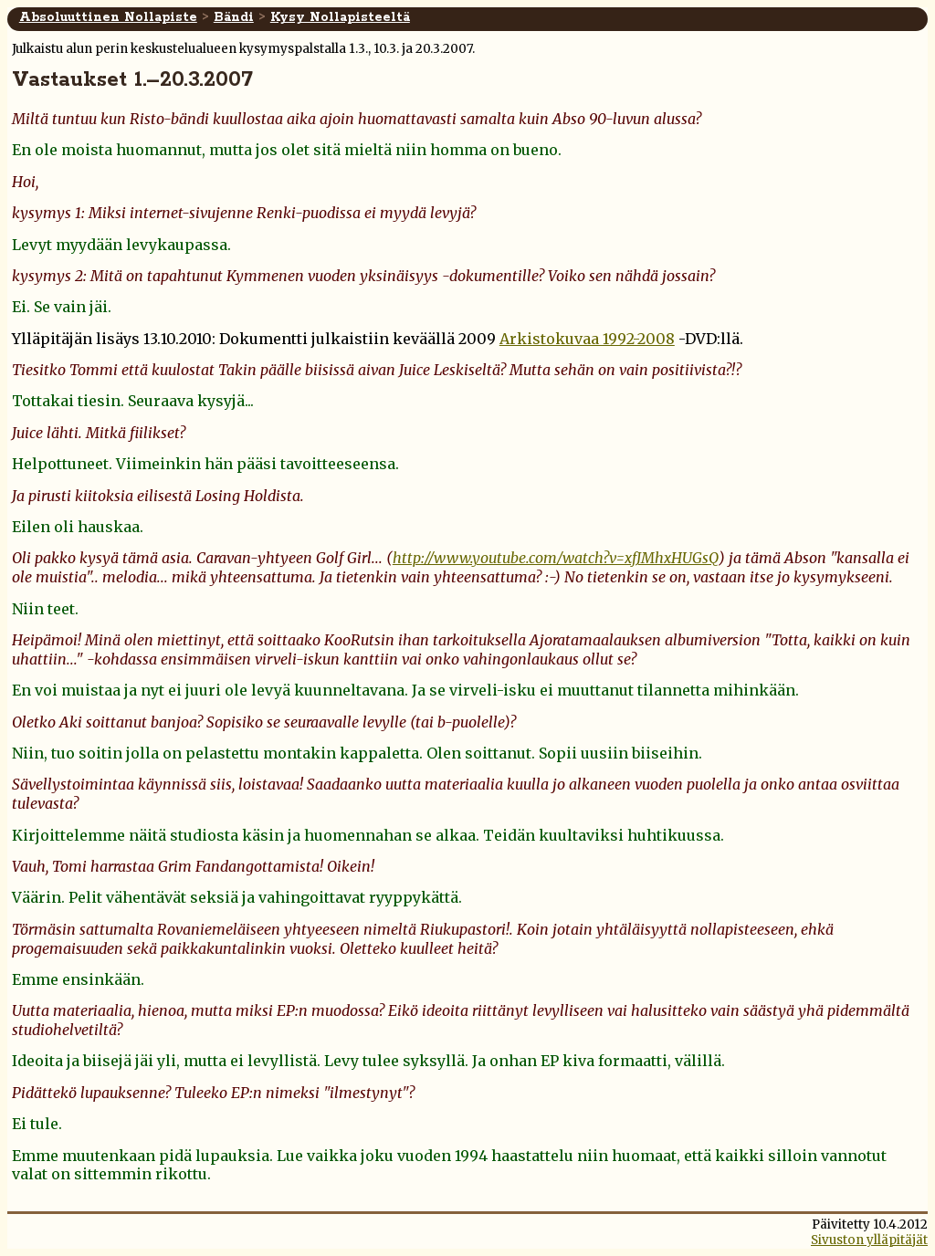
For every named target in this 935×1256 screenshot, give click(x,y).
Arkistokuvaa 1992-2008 (587, 339)
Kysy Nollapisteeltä (340, 17)
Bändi (234, 17)
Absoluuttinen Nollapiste (108, 17)
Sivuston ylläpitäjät (869, 1240)
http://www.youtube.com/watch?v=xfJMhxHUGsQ (556, 558)
